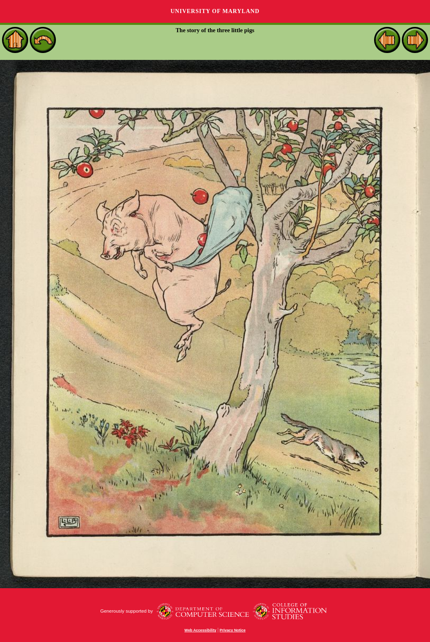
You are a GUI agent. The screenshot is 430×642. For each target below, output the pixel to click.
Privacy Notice (232, 630)
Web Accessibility (200, 630)
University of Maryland (215, 11)
